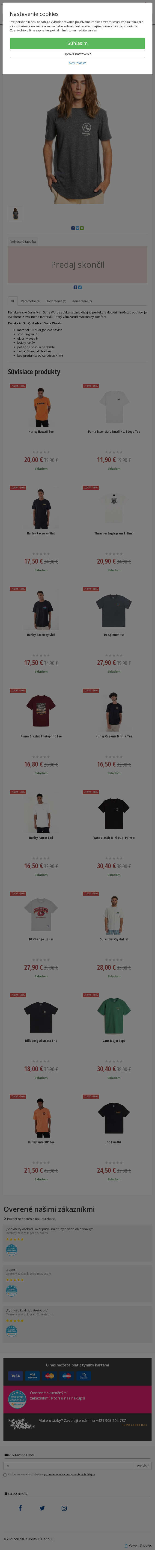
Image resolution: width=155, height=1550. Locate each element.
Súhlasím (78, 43)
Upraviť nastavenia (77, 54)
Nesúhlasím (77, 63)
